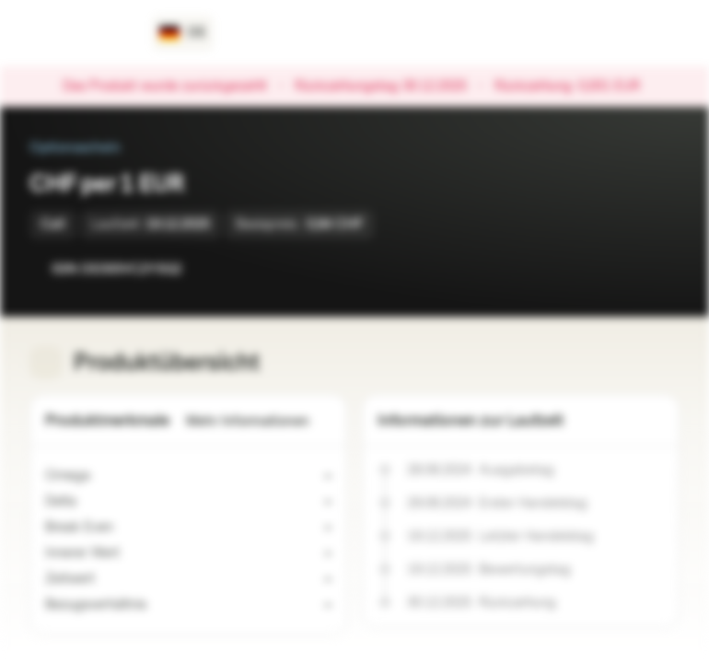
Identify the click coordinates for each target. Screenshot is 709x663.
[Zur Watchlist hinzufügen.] (624, 268)
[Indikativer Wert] (130, 553)
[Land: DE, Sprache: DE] (183, 33)
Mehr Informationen (258, 421)
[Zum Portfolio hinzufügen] (661, 268)
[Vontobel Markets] (79, 33)
